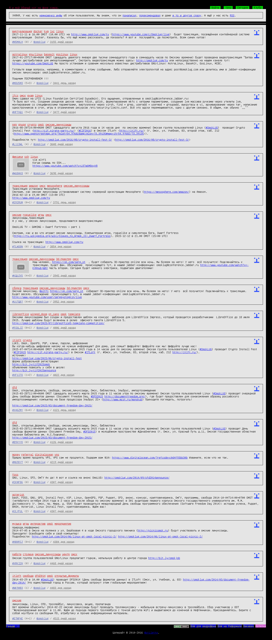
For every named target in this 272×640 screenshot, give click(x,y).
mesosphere (54, 185)
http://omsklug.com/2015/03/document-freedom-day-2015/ (52, 405)
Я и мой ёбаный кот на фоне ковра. (34, 7)
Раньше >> (13, 626)
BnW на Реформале (230, 626)
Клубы (257, 7)
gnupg (22, 124)
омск (23, 95)
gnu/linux (35, 54)
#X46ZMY (17, 409)
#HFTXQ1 (17, 111)
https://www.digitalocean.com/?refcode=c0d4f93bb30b (150, 457)
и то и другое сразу (186, 15)
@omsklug (39, 41)
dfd (14, 387)
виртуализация (22, 31)
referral (27, 454)
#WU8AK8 (17, 173)
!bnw (228, 7)
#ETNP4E (17, 618)
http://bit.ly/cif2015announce (34, 370)
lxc (52, 31)
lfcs (15, 95)
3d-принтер (63, 258)
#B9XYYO (17, 441)
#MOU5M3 (17, 82)
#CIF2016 (85, 130)
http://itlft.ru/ (132, 130)
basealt (49, 54)
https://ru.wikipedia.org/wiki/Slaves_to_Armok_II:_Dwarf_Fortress (62, 235)
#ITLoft (90, 352)
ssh (26, 156)
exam (30, 95)
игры (41, 214)
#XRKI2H (17, 563)
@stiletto (151, 632)
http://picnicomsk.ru (153, 530)
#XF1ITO (17, 374)
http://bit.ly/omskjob (164, 557)
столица (28, 554)
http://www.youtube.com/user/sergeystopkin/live (47, 296)
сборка (16, 287)
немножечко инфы (50, 15)
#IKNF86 (17, 481)
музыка (16, 523)
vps (57, 454)
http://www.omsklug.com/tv (90, 34)
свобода (28, 575)
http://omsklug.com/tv (152, 60)
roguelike (29, 214)
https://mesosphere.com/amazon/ (166, 191)
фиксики (17, 156)
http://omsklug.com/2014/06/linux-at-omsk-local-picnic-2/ (74, 536)
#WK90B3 (17, 587)
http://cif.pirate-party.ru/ (53, 130)
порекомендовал (149, 15)
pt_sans (54, 313)
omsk (41, 124)
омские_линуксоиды (58, 124)
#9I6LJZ (17, 327)
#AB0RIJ (17, 541)
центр (66, 554)
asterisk (18, 494)
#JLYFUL (17, 511)
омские (16, 214)
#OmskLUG (212, 127)
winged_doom (38, 313)
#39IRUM (17, 202)
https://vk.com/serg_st (68, 261)
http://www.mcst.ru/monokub (122, 399)
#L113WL (17, 144)
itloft (16, 340)
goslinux (62, 54)
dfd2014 (40, 575)
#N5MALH (17, 41)
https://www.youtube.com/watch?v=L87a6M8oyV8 (64, 165)
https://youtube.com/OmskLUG (32, 63)
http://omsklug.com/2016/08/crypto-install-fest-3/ (75, 139)
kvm (46, 31)
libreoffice (20, 313)
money (16, 454)
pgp (14, 124)
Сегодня (242, 7)
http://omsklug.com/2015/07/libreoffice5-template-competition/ (58, 323)
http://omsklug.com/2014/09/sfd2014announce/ (136, 477)
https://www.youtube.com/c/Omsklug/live (140, 34)
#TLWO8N (17, 246)
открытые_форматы (67, 575)
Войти (215, 7)
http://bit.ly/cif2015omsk (31, 364)
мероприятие (63, 523)
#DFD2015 (97, 396)
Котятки (260, 626)
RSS (232, 15)
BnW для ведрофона (203, 626)
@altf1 (44, 290)
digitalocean (44, 454)
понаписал (129, 15)
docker (37, 31)
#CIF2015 (20, 352)
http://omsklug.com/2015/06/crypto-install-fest (47, 358)
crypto (31, 124)
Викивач (248, 626)
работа (16, 554)
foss (15, 474)
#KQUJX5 (17, 275)
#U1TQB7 (17, 301)
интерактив (38, 523)
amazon (33, 185)
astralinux (19, 54)
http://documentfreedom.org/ (124, 396)
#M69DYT (17, 461)
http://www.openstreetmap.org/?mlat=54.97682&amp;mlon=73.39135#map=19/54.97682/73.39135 (79, 133)
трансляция (19, 185)
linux (60, 31)
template (74, 313)
